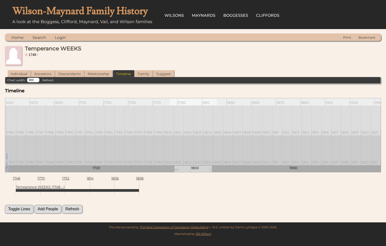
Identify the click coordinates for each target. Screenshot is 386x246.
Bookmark (366, 37)
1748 (16, 178)
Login (60, 37)
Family (143, 74)
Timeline (123, 74)
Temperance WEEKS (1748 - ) (40, 187)
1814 (90, 178)
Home (17, 37)
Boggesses (235, 15)
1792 (65, 178)
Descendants (69, 74)
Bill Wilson (203, 234)
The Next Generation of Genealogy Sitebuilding (174, 227)
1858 (140, 178)
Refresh (48, 80)
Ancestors (42, 74)
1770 (41, 178)
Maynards (203, 15)
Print (347, 37)
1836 (115, 178)
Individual (19, 74)
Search (39, 37)
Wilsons (174, 15)
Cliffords (267, 15)
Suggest (163, 74)
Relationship (98, 74)
